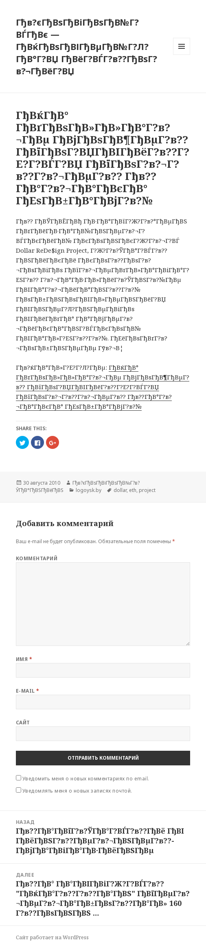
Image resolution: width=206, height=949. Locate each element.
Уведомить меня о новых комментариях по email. (85, 778)
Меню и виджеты (181, 54)
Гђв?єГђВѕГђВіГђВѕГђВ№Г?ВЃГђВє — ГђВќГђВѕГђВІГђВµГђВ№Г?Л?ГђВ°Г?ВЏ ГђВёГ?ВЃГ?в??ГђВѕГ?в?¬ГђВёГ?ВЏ (86, 46)
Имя (24, 659)
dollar (120, 490)
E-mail (27, 690)
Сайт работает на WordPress (52, 937)
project (147, 490)
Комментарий (36, 558)
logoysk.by (88, 490)
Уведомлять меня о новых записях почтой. (77, 790)
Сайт (23, 722)
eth (132, 490)
